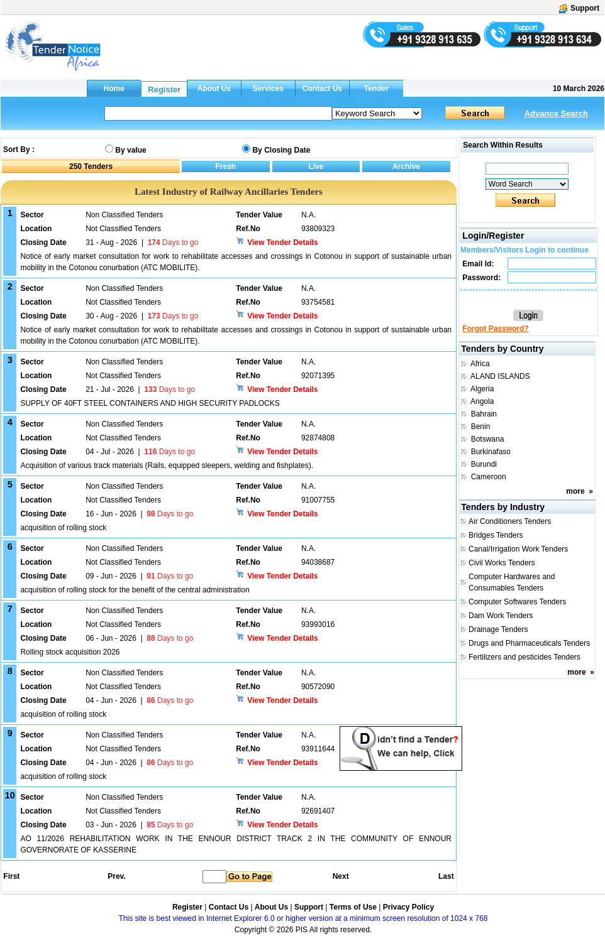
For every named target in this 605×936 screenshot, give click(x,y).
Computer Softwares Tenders (517, 601)
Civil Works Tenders (502, 562)
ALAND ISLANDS (500, 376)
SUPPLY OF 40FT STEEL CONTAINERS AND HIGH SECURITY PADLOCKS (149, 403)
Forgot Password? (495, 328)
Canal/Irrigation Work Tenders (518, 549)
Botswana (487, 439)
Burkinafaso (491, 451)
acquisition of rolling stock (63, 527)
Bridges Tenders (496, 535)
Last (446, 876)
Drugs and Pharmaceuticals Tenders (529, 643)
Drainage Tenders (498, 629)
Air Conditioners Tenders (510, 521)
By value (130, 150)
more (575, 491)
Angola (482, 401)
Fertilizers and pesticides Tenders (524, 657)
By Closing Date (281, 150)
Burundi (484, 464)
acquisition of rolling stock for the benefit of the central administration (134, 589)
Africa (480, 363)
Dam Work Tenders (501, 615)
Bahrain (484, 414)
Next (341, 876)
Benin (481, 426)
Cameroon (488, 476)
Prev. (116, 876)
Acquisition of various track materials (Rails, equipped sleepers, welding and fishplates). (166, 465)
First (10, 876)
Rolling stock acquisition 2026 (69, 652)
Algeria (482, 388)
